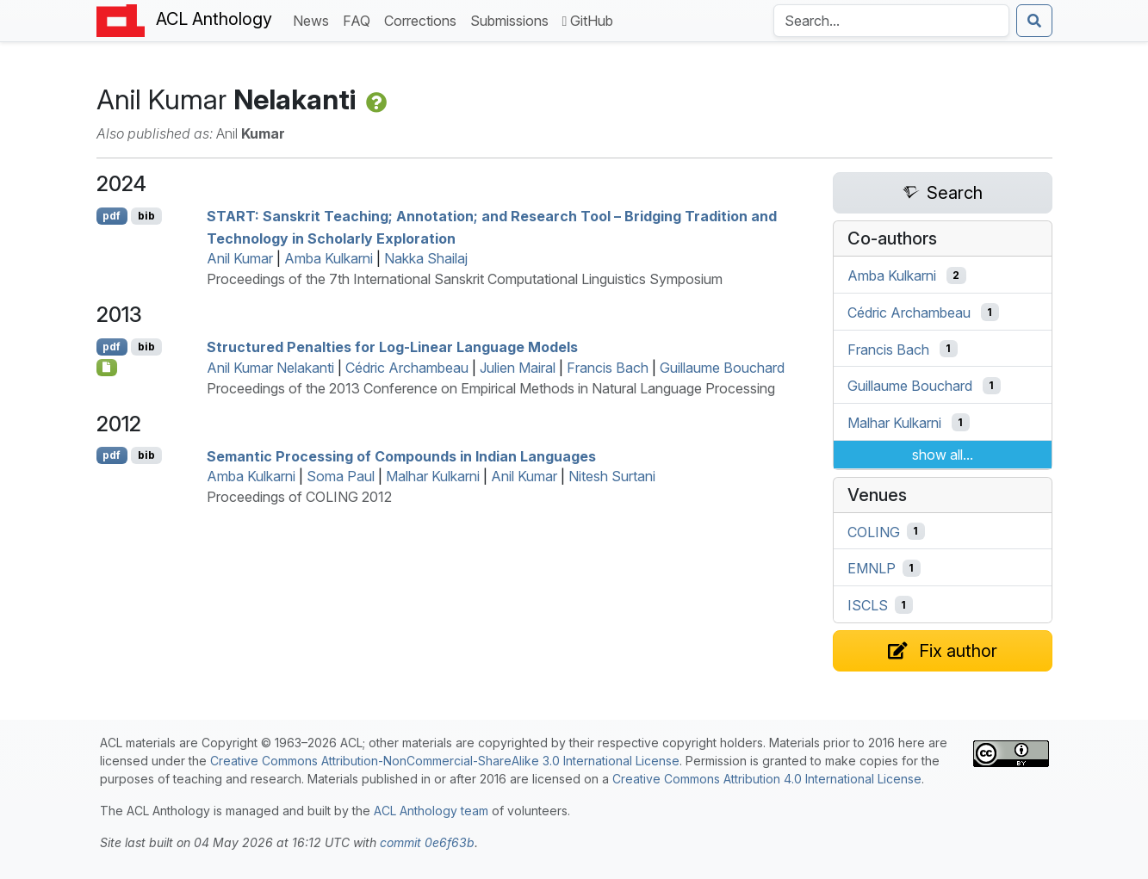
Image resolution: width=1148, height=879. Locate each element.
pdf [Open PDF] (111, 215)
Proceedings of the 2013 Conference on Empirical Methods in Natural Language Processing (491, 388)
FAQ (360, 19)
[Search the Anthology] (891, 20)
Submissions (512, 19)
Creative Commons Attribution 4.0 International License (767, 778)
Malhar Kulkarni (433, 476)
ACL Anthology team (431, 810)
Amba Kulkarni (328, 258)
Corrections (423, 19)
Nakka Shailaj (426, 258)
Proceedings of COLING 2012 (299, 496)
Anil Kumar (240, 258)
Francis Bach (607, 367)
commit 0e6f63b (427, 842)
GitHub (588, 20)
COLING (873, 531)
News (314, 19)
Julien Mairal (517, 367)
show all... (942, 454)
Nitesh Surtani (611, 476)
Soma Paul (341, 476)
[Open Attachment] (107, 367)
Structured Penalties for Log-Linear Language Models (392, 347)
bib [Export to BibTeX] (146, 215)
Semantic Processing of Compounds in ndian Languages (401, 455)
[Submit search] (1034, 20)
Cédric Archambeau (407, 367)
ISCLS (867, 605)
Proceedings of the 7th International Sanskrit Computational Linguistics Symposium (465, 279)
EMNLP (871, 568)
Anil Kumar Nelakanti (270, 367)
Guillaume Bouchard (722, 367)
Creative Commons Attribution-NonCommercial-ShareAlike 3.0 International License (444, 760)
